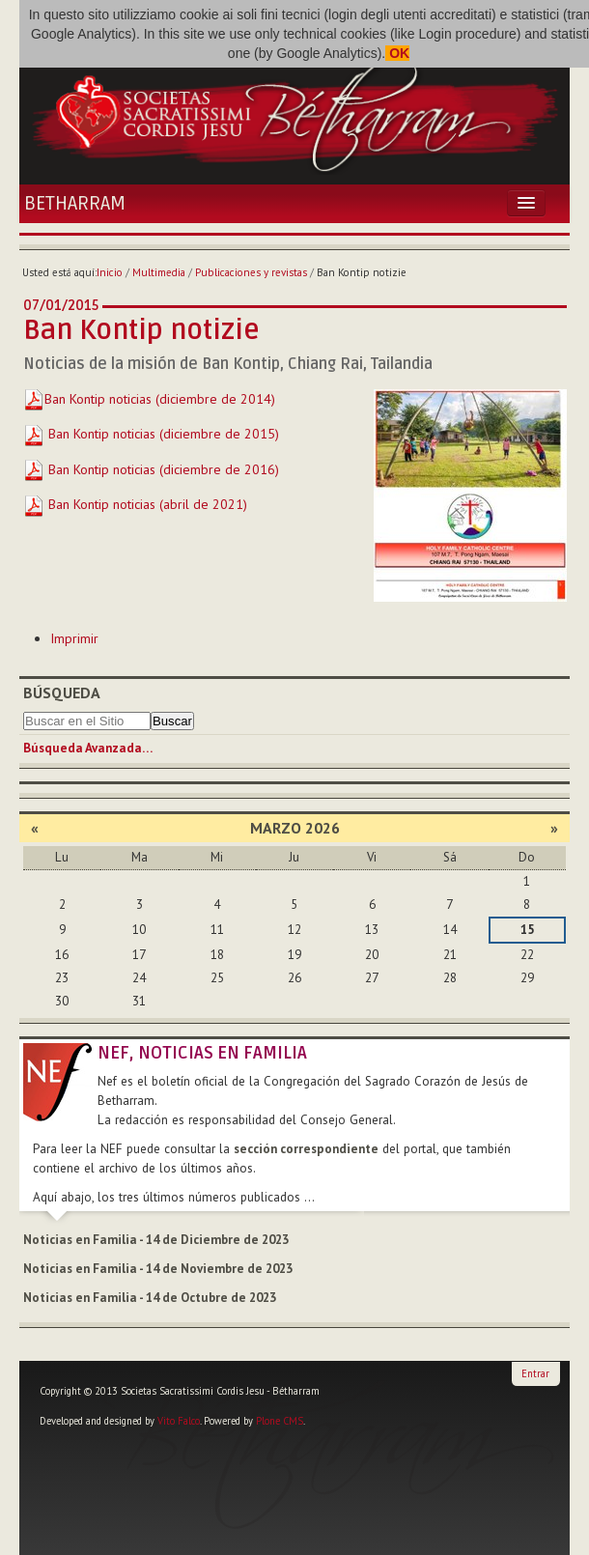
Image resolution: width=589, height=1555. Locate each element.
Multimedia (158, 272)
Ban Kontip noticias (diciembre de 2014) (159, 399)
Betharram (75, 203)
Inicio (110, 272)
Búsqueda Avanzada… (88, 748)
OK (397, 53)
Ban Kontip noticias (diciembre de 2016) (151, 469)
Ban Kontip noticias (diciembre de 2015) (151, 433)
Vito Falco (178, 1421)
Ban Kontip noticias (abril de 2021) (135, 504)
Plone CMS (279, 1421)
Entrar (535, 1373)
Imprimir (74, 638)
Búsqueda (61, 692)
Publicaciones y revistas (251, 272)
